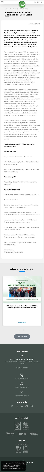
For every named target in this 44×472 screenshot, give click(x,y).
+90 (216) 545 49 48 (22, 378)
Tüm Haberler (22, 337)
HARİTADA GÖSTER (22, 368)
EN (35, 2)
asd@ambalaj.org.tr (22, 395)
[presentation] (20, 330)
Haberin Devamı (22, 322)
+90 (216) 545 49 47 (22, 387)
